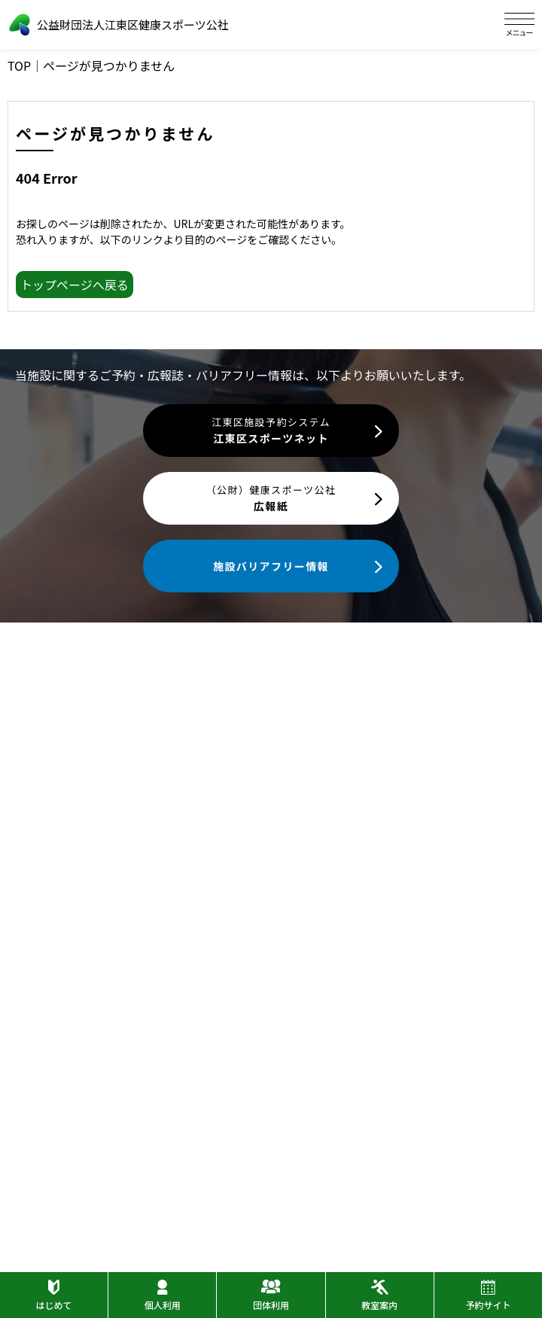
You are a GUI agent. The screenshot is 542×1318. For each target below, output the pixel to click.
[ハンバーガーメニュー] (519, 24)
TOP (19, 65)
